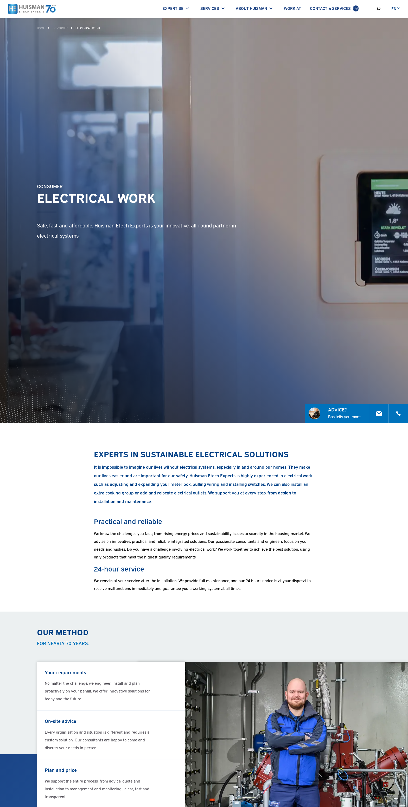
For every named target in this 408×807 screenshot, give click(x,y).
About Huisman (255, 8)
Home (41, 28)
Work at (292, 8)
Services (213, 8)
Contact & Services (334, 8)
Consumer (60, 28)
